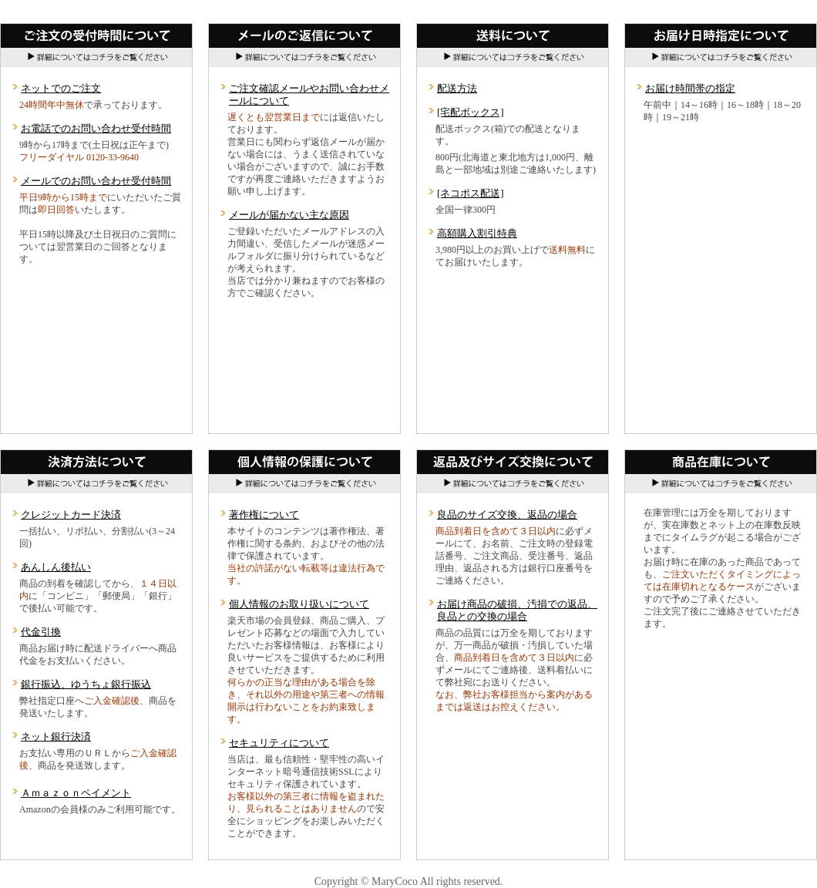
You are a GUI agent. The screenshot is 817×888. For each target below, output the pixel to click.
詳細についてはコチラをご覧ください (96, 57)
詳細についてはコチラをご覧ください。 (512, 57)
